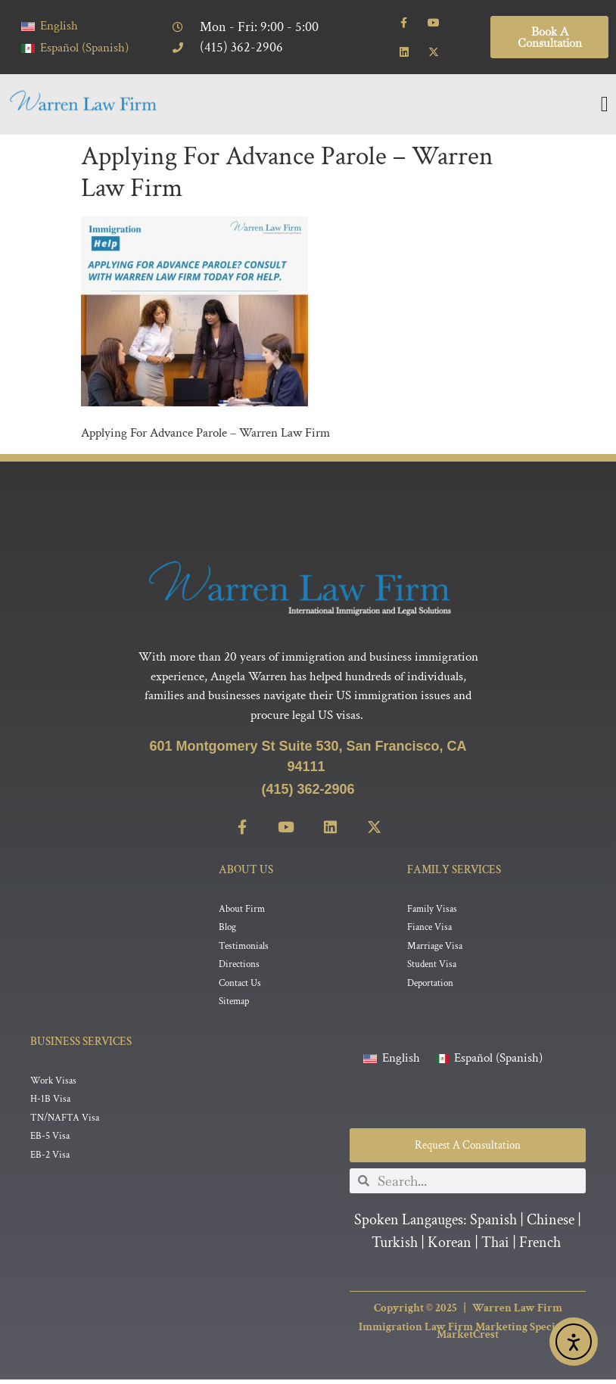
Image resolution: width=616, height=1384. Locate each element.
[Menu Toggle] (604, 104)
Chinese (550, 1224)
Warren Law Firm (517, 1312)
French (540, 1247)
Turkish (395, 1247)
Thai (495, 1247)
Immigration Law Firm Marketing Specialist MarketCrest (468, 1335)
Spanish (493, 1224)
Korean (449, 1247)
